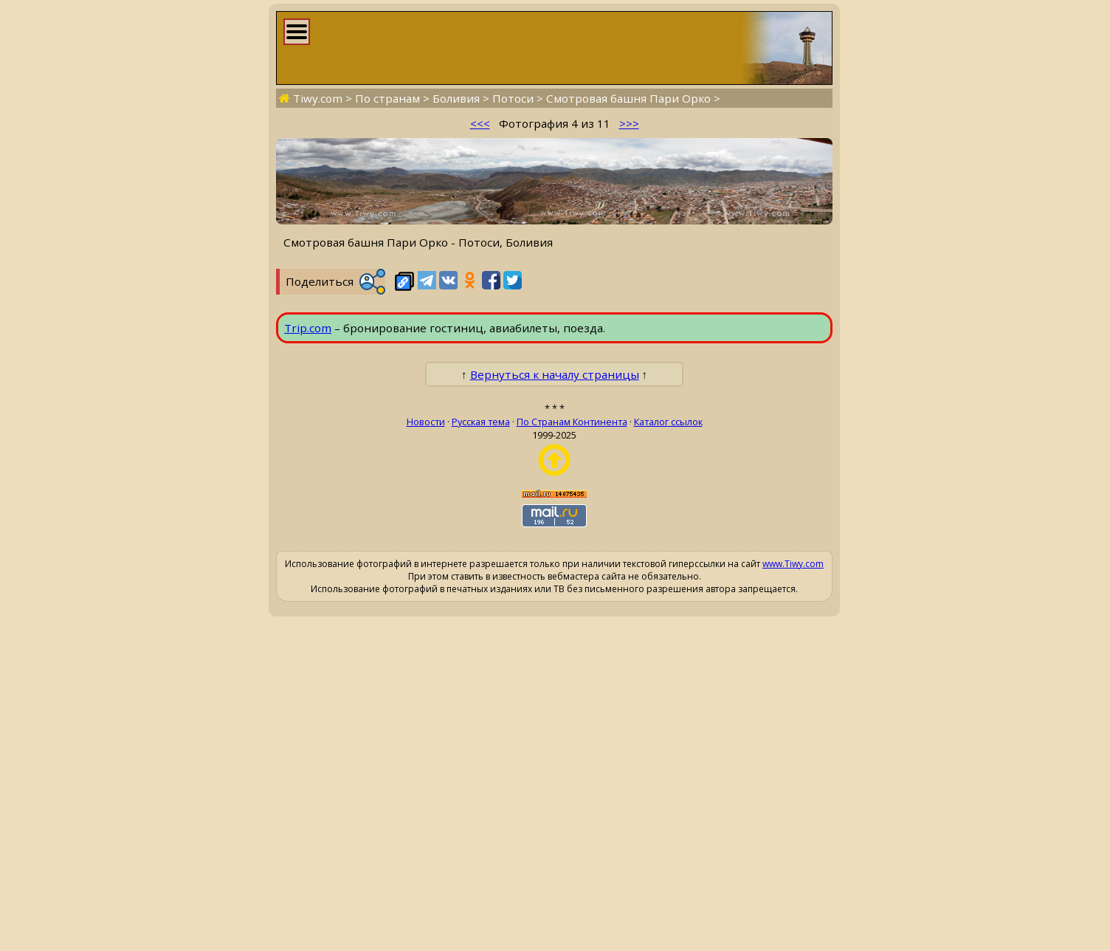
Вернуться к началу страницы (554, 374)
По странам (387, 98)
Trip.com (307, 327)
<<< (480, 123)
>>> (629, 123)
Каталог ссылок (668, 421)
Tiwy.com (317, 98)
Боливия (456, 98)
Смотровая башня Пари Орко (628, 98)
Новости (426, 421)
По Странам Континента (572, 421)
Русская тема (481, 421)
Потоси (513, 98)
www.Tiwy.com (793, 563)
